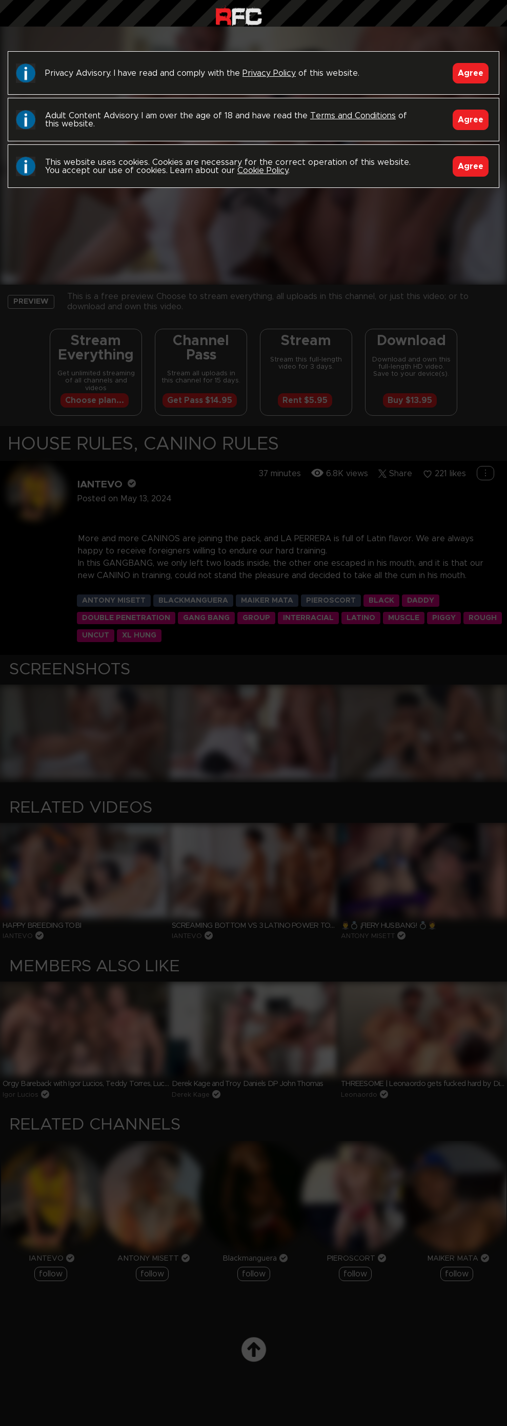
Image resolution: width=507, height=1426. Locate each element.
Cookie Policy (262, 170)
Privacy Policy (269, 73)
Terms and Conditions (353, 116)
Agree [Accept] (470, 73)
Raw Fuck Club (238, 15)
